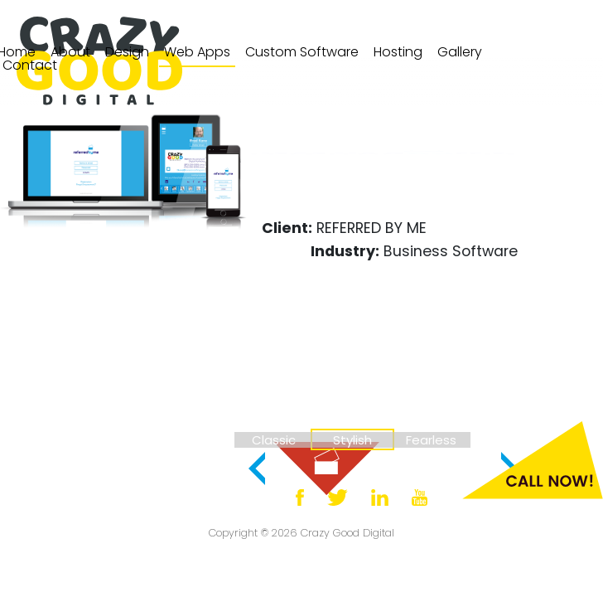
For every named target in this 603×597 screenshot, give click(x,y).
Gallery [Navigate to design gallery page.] (459, 51)
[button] (256, 468)
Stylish (352, 440)
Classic (274, 440)
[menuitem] (70, 52)
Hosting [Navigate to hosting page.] (398, 51)
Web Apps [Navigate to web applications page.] (197, 51)
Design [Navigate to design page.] (127, 51)
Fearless (431, 440)
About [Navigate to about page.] (70, 51)
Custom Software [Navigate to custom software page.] (302, 51)
